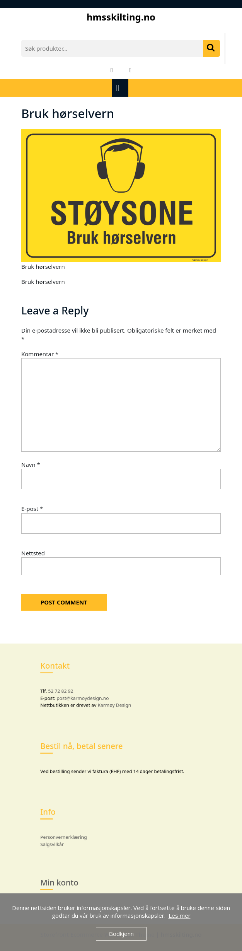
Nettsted (33, 553)
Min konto (69, 882)
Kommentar (39, 354)
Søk (211, 48)
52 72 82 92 (70, 690)
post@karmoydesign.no (89, 695)
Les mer (180, 915)
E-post (32, 508)
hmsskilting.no (121, 16)
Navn (30, 464)
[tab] (121, 88)
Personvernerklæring (72, 835)
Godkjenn (121, 933)
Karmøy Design (115, 702)
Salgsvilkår (63, 841)
